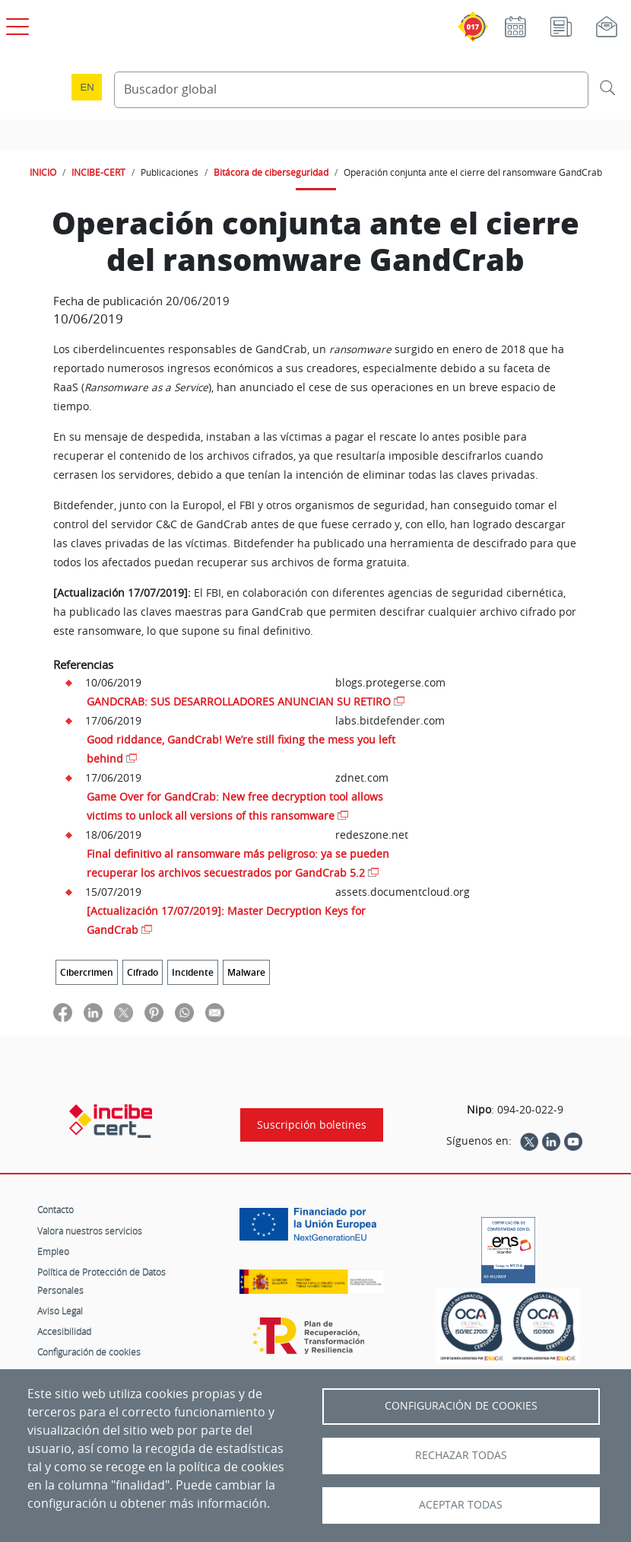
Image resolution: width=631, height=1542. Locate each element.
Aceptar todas (461, 1505)
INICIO (43, 172)
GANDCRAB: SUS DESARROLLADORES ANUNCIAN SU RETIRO (239, 701)
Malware (246, 972)
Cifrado (142, 972)
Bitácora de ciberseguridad (271, 172)
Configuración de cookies (89, 1352)
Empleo (53, 1251)
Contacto (55, 1209)
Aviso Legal (60, 1311)
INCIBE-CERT (98, 172)
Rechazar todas (461, 1455)
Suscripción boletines (311, 1125)
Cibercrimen (86, 972)
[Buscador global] (351, 90)
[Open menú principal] (15, 24)
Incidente (193, 972)
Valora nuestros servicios (89, 1231)
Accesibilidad (64, 1331)
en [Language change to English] (87, 87)
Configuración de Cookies (461, 1406)
